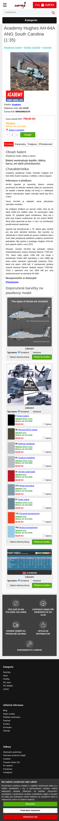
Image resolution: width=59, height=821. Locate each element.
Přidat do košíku (42, 357)
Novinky (6, 672)
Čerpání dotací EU (11, 762)
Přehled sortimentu (11, 717)
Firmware (7, 727)
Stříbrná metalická (26, 444)
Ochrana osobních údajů (14, 755)
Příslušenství (45, 144)
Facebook (7, 769)
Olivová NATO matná (27, 430)
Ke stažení (8, 765)
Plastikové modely (13, 47)
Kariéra (6, 724)
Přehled (9, 144)
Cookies (7, 759)
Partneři (6, 720)
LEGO (6, 689)
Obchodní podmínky (12, 752)
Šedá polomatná (26, 485)
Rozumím (30, 804)
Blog (5, 710)
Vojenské (47, 47)
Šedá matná (23, 499)
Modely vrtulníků (32, 47)
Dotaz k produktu (16, 130)
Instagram (7, 772)
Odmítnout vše (30, 817)
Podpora (32, 144)
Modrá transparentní (28, 527)
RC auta (7, 682)
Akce (5, 675)
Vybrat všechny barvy (18, 357)
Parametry (20, 144)
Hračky (6, 679)
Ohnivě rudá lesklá (26, 471)
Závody (6, 730)
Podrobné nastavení (30, 810)
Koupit (27, 135)
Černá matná (23, 416)
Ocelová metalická (26, 457)
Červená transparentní (29, 513)
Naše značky (9, 714)
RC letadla (8, 686)
